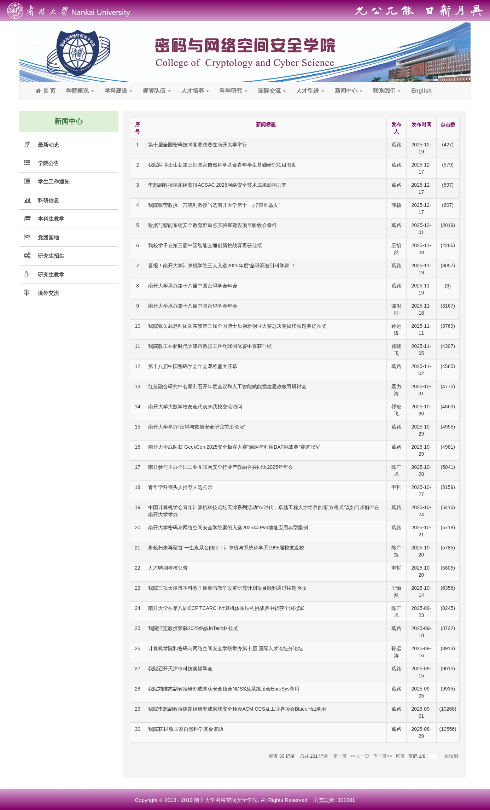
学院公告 (48, 163)
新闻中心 (348, 91)
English (421, 91)
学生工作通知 (54, 182)
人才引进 (310, 91)
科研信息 (48, 200)
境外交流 (48, 293)
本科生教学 (51, 219)
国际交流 (272, 91)
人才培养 (195, 91)
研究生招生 (51, 256)
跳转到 (452, 756)
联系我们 (387, 91)
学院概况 (80, 91)
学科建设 (118, 91)
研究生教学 (51, 275)
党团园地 (48, 237)
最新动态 (48, 145)
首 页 (46, 91)
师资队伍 (156, 91)
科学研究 (233, 91)
